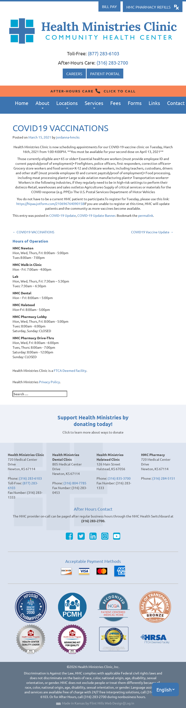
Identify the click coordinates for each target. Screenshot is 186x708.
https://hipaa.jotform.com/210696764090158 (50, 203)
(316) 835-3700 (119, 478)
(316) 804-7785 (74, 483)
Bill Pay (109, 6)
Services (94, 104)
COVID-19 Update (62, 215)
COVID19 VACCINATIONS (33, 232)
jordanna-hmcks (68, 137)
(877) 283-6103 (103, 53)
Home (21, 103)
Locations (67, 104)
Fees (115, 103)
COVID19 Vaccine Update (152, 232)
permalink (145, 215)
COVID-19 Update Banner (96, 215)
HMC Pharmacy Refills (148, 6)
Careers (74, 73)
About (42, 104)
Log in (129, 703)
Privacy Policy (49, 382)
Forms (135, 103)
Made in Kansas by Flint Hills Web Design (92, 703)
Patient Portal (105, 73)
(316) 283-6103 (30, 478)
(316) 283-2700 (112, 62)
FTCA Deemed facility (70, 370)
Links (154, 103)
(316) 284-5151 (163, 478)
